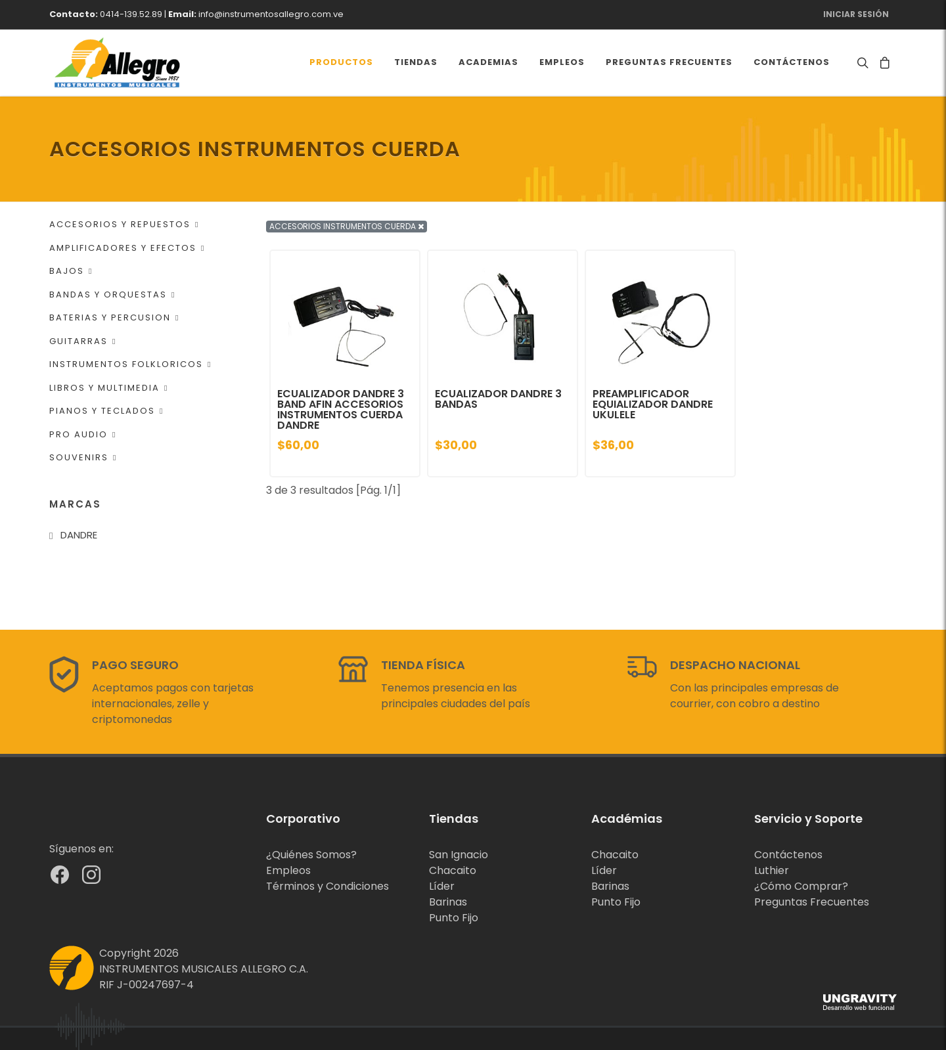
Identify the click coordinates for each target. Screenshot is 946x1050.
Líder (442, 886)
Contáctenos (788, 854)
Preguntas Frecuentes (811, 901)
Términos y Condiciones (327, 886)
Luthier (771, 870)
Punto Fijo (453, 917)
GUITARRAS (82, 341)
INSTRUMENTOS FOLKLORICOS (130, 364)
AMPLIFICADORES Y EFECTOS (127, 248)
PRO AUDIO (82, 434)
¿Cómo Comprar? (801, 886)
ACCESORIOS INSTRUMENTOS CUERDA (346, 226)
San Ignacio (458, 854)
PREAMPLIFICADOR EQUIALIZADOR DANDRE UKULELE (653, 404)
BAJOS (71, 271)
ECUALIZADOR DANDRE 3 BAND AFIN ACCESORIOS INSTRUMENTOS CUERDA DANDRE (340, 409)
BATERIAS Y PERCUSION (114, 317)
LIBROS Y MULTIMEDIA (108, 388)
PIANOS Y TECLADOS (106, 411)
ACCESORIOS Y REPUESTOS (124, 224)
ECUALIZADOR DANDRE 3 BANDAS (498, 399)
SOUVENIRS (83, 457)
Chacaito (452, 870)
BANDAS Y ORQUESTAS (112, 294)
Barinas (448, 901)
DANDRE (78, 535)
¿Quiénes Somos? (311, 854)
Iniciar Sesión (856, 14)
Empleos (288, 870)
